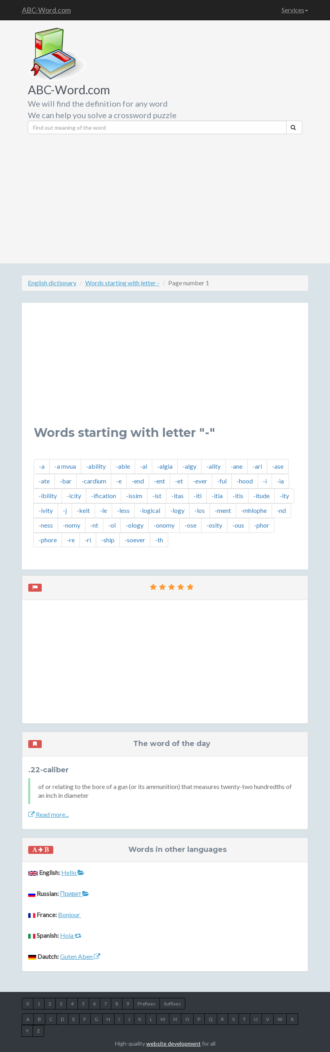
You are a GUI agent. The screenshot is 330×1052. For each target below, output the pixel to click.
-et (179, 481)
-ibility (48, 495)
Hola (71, 935)
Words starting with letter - (122, 282)
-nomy (71, 525)
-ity (284, 495)
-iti (198, 495)
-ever (200, 481)
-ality (213, 466)
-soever (134, 540)
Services (294, 10)
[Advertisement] (206, 195)
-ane (237, 466)
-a (42, 466)
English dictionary (52, 282)
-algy (189, 466)
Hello (72, 872)
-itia (217, 495)
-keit (83, 510)
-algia (165, 466)
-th (159, 540)
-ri (88, 540)
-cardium (94, 481)
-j (65, 510)
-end (138, 481)
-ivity (46, 510)
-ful (222, 481)
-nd (281, 510)
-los (199, 510)
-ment (223, 510)
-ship (108, 540)
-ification (103, 495)
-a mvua (65, 466)
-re (71, 540)
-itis (238, 495)
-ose (190, 525)
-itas (177, 495)
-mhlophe (254, 510)
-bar (66, 481)
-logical (150, 510)
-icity (74, 495)
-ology (135, 525)
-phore (48, 540)
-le (103, 510)
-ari (257, 466)
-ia (280, 481)
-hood (245, 481)
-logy (177, 510)
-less (123, 510)
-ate (44, 481)
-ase (277, 466)
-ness (46, 525)
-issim (134, 495)
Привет (74, 893)
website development (173, 1043)
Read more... (48, 814)
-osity (214, 525)
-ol (112, 525)
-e (119, 481)
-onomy (164, 525)
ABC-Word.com (46, 10)
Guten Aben (80, 956)
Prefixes (146, 1004)
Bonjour (69, 914)
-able (123, 466)
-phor (261, 525)
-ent (159, 481)
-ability (96, 466)
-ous (238, 525)
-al (143, 466)
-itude (261, 495)
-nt (94, 525)
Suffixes (172, 1004)
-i (265, 481)
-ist (156, 495)
